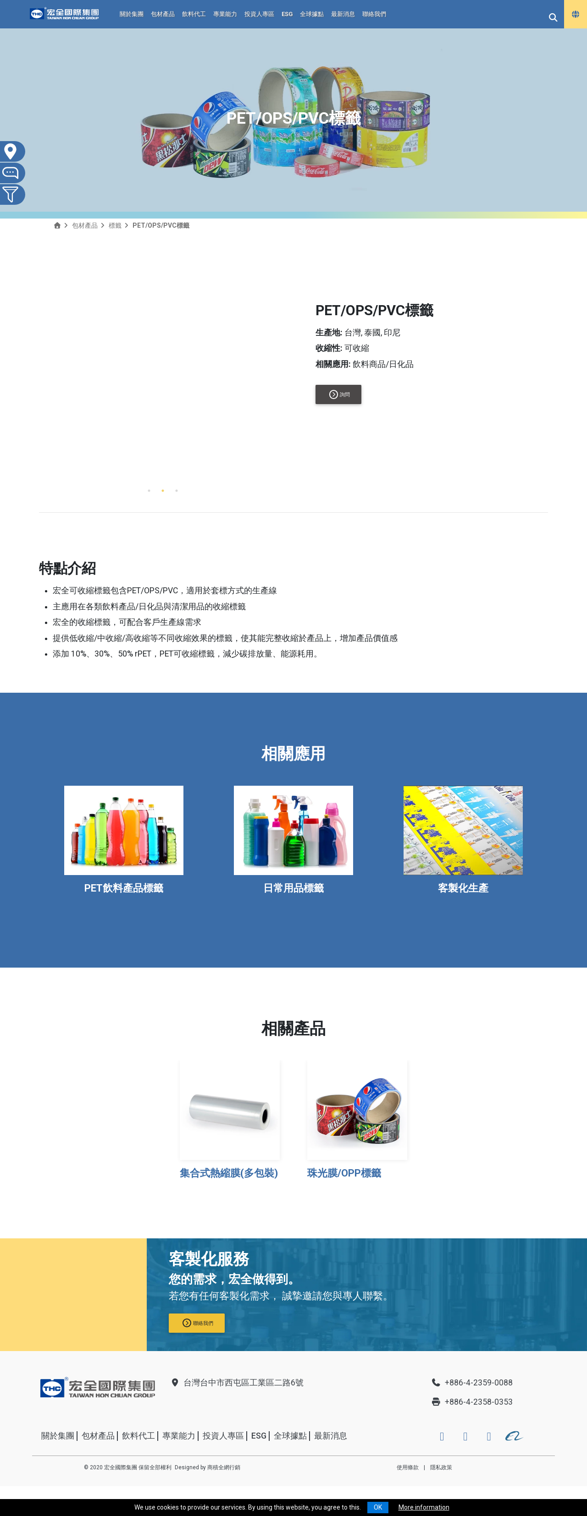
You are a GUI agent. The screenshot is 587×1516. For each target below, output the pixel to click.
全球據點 (312, 14)
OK (378, 1507)
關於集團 (132, 14)
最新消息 (343, 14)
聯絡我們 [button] (198, 1323)
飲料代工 (194, 14)
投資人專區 (259, 14)
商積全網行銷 (223, 1467)
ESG (287, 14)
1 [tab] (149, 490)
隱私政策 (441, 1467)
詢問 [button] (339, 394)
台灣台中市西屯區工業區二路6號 (237, 1382)
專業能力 (225, 14)
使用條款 (408, 1467)
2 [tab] (162, 490)
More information (424, 1507)
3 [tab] (176, 490)
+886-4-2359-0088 (472, 1382)
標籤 (115, 225)
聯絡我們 (374, 14)
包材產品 (163, 14)
